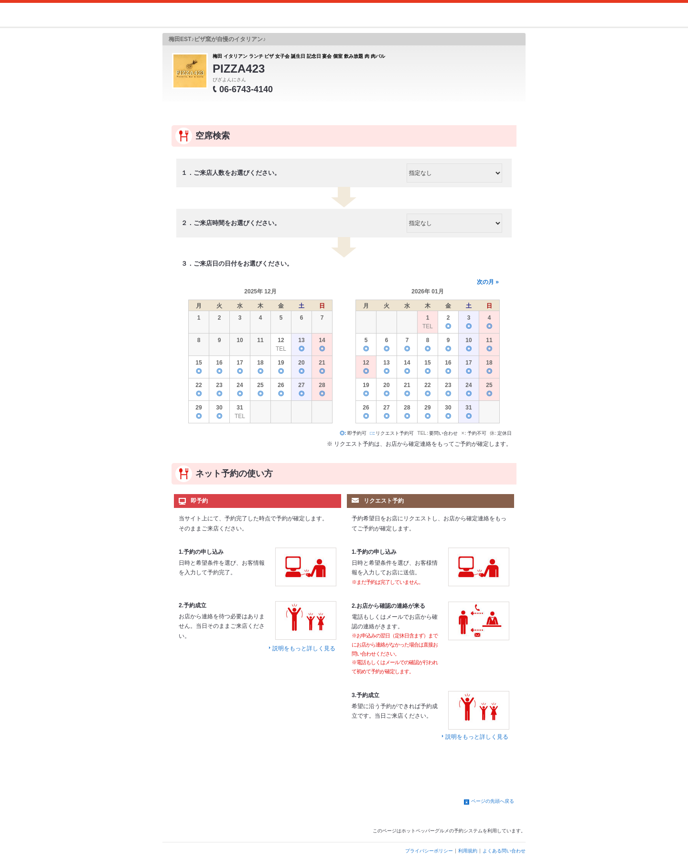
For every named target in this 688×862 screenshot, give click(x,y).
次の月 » (488, 282)
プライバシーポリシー (429, 850)
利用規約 (467, 850)
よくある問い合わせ (504, 850)
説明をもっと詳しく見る (303, 648)
